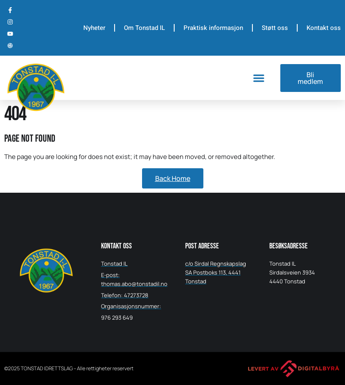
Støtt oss (275, 27)
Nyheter (94, 27)
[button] (259, 78)
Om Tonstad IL (144, 27)
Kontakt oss (324, 27)
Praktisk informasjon (213, 27)
